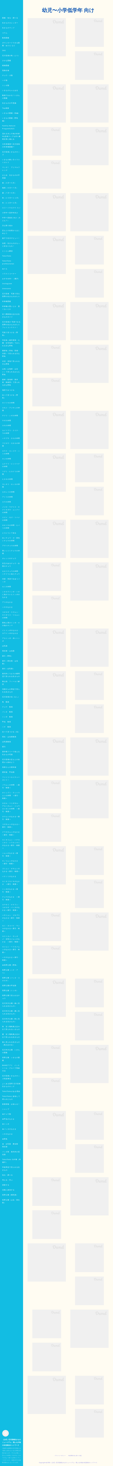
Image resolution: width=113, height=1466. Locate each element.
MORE (4, 56)
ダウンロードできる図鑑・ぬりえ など (11, 44)
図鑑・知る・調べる (10, 18)
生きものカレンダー (10, 23)
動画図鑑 (5, 38)
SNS (4, 50)
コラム (5, 33)
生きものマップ (8, 28)
